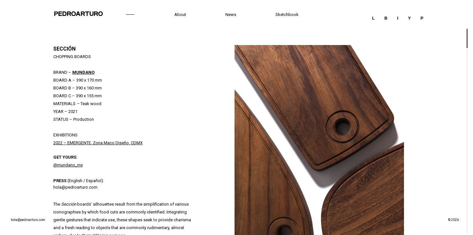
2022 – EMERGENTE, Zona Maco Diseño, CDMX (98, 142)
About (180, 14)
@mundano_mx (68, 165)
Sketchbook (287, 14)
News (230, 14)
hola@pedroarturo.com (75, 187)
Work (130, 14)
